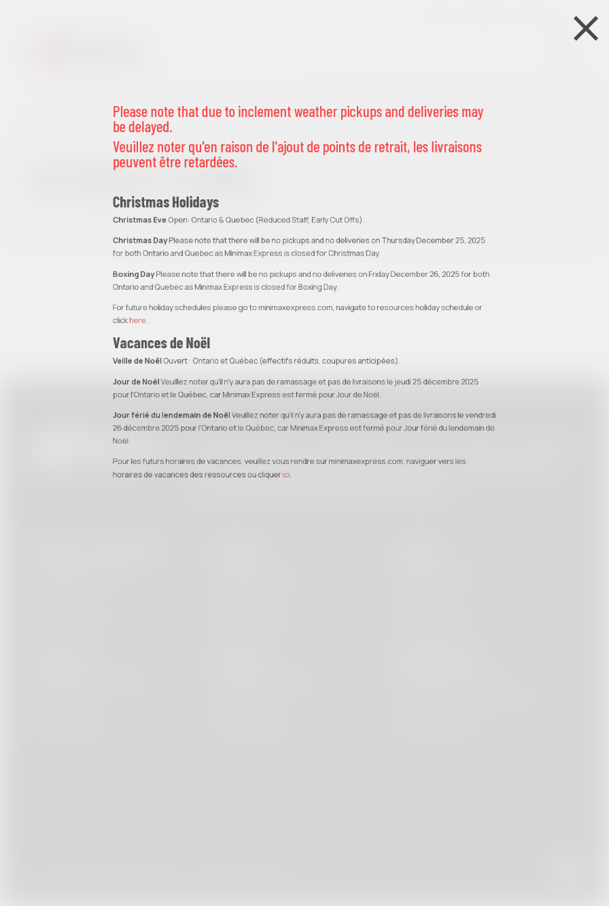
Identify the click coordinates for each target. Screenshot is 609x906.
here (137, 174)
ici (286, 327)
